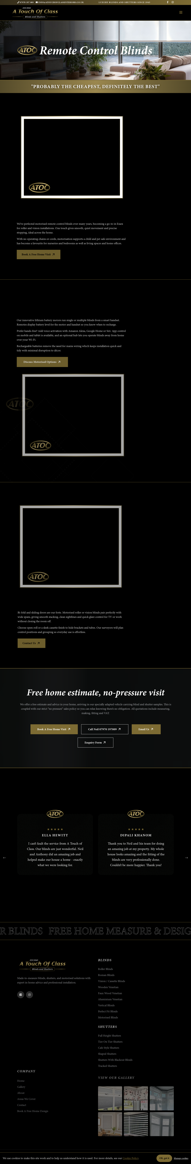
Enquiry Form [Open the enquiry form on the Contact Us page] (95, 742)
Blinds (138, 72)
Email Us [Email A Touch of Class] (146, 729)
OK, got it (164, 1158)
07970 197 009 (25, 2)
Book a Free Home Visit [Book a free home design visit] (54, 729)
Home (127, 72)
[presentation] (4, 858)
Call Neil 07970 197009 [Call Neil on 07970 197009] (104, 729)
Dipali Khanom (136, 835)
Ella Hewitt (55, 835)
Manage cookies (181, 1158)
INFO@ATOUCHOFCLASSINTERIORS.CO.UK (60, 2)
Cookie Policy (130, 1158)
